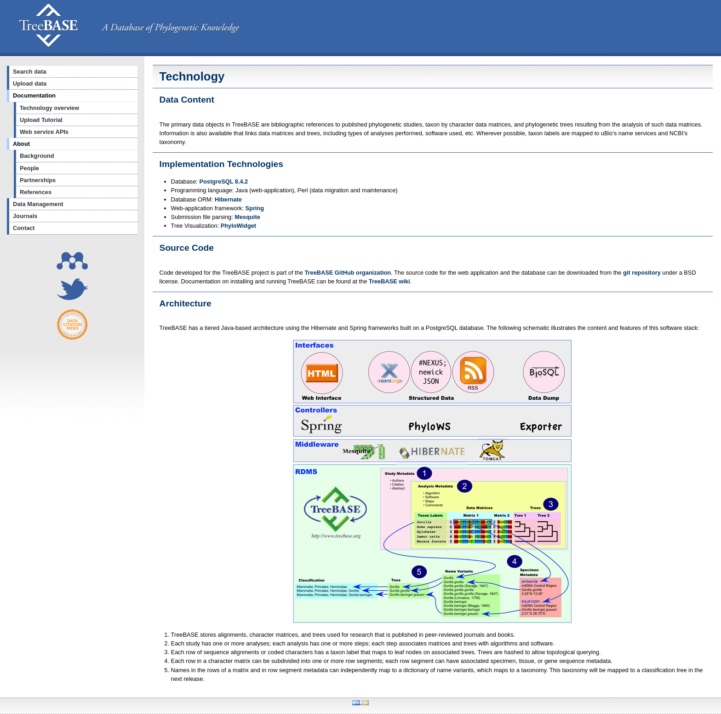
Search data (29, 71)
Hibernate (228, 199)
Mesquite (247, 216)
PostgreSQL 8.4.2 (224, 181)
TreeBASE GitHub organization (347, 272)
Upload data (29, 83)
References (36, 192)
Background (37, 155)
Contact (24, 228)
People (29, 168)
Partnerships (38, 180)
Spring (255, 208)
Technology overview (49, 107)
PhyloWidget (238, 225)
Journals (25, 216)
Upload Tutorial (41, 119)
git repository (642, 272)
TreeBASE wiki (389, 281)
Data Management (38, 204)
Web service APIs (44, 131)
